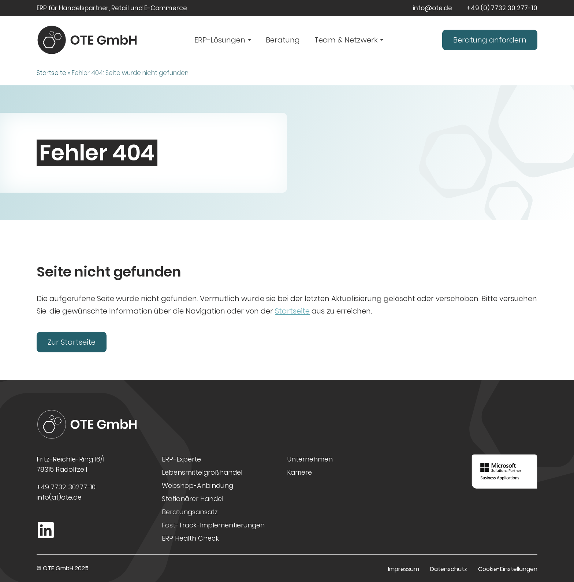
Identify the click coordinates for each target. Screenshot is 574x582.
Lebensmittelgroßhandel (202, 472)
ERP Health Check (190, 538)
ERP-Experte (181, 459)
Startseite (51, 72)
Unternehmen (310, 459)
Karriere (299, 472)
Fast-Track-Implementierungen (213, 525)
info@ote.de (432, 8)
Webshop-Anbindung (197, 485)
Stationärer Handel (192, 498)
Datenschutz (448, 569)
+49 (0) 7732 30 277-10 (502, 8)
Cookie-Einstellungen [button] (507, 569)
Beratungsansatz (190, 511)
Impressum (403, 569)
